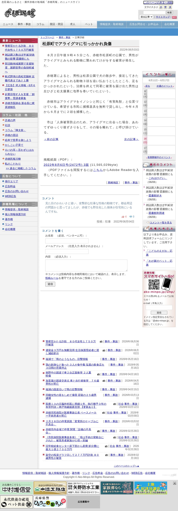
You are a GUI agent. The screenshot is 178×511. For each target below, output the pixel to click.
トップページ (47, 37)
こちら (98, 170)
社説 (7, 125)
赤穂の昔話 (11, 135)
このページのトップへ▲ (126, 466)
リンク (9, 224)
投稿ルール (52, 278)
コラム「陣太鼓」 (15, 130)
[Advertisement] (89, 315)
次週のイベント (165, 86)
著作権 (9, 219)
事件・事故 (64, 37)
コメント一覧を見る (159, 222)
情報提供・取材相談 (17, 209)
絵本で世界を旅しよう (18, 140)
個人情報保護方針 (15, 214)
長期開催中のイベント (159, 157)
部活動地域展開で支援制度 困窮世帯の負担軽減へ (19, 67)
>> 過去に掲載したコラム (21, 168)
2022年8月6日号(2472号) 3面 (66, 164)
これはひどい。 (158, 178)
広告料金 (10, 186)
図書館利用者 (156, 213)
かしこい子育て (14, 145)
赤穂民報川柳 (13, 158)
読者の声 (10, 120)
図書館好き (155, 195)
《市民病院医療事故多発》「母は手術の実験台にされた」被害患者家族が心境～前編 (75, 439)
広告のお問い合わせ (17, 191)
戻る (147, 86)
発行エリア (11, 181)
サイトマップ (163, 16)
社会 (121, 403)
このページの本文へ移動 (158, 2)
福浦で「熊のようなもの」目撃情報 (67, 359)
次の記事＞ (131, 139)
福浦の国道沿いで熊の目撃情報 (64, 389)
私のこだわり (13, 163)
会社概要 (10, 229)
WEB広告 (10, 196)
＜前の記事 (51, 139)
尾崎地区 (113, 182)
